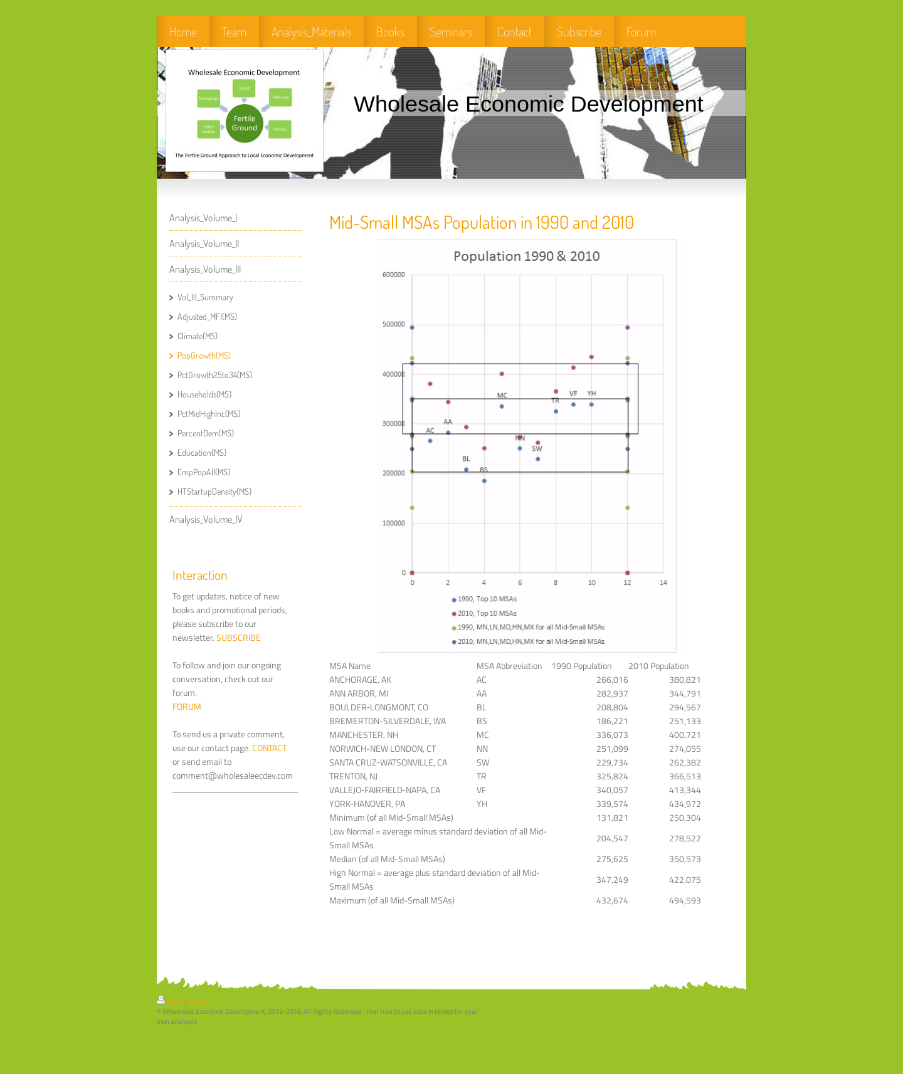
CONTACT (269, 748)
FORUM (186, 706)
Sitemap (200, 1002)
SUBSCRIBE (238, 638)
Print (171, 1002)
